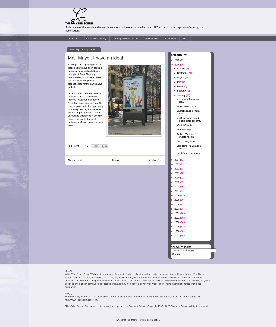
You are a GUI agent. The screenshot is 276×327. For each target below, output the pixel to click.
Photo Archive (151, 38)
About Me (72, 38)
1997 (177, 235)
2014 (177, 159)
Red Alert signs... (185, 129)
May (179, 82)
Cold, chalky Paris (186, 141)
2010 (177, 177)
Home (116, 160)
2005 (177, 200)
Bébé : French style (186, 106)
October (181, 68)
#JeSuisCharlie (184, 125)
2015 (177, 64)
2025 (177, 60)
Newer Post (75, 160)
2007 (177, 191)
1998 (177, 231)
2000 (177, 222)
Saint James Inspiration (188, 153)
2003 (177, 208)
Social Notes (170, 38)
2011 (177, 173)
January (181, 95)
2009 (177, 182)
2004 (177, 204)
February (182, 90)
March (180, 86)
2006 (177, 195)
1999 (177, 226)
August (181, 77)
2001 (177, 217)
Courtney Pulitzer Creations (126, 38)
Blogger (155, 320)
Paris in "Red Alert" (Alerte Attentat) (186, 135)
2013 (177, 164)
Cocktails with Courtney (95, 38)
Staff (185, 38)
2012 (177, 168)
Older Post (155, 160)
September (183, 73)
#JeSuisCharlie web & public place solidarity (189, 119)
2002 (177, 213)
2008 (177, 186)
